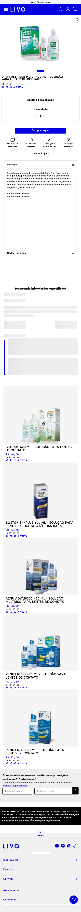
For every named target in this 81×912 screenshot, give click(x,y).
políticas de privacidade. (14, 786)
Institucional (10, 860)
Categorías (9, 900)
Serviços (8, 879)
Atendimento (11, 890)
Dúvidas (8, 869)
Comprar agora (41, 130)
